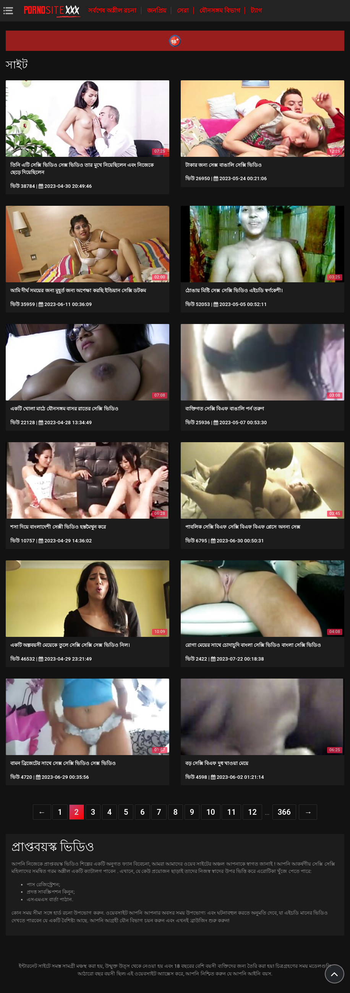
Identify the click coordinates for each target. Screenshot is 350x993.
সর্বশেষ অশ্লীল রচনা (113, 10)
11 (231, 812)
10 (210, 812)
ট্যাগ (256, 10)
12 (252, 812)
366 (284, 812)
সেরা (183, 10)
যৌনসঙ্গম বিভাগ (220, 10)
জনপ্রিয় (157, 10)
